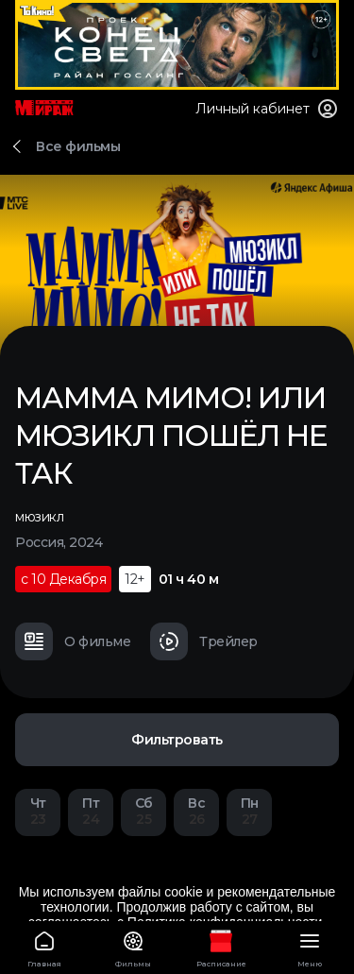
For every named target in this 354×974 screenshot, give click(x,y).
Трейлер (204, 641)
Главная (44, 946)
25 (143, 811)
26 (196, 811)
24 (91, 811)
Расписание (221, 946)
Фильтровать (177, 739)
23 (38, 811)
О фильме (72, 641)
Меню (309, 946)
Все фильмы (78, 146)
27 (249, 811)
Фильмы (133, 946)
